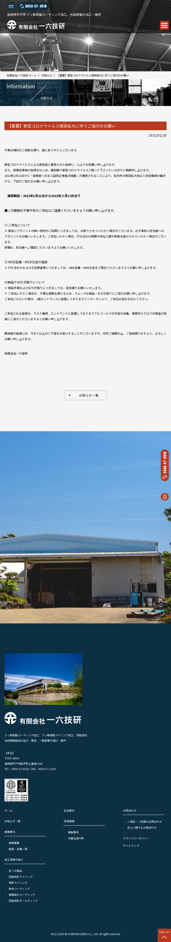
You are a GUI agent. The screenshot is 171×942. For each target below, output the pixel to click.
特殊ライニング (18, 882)
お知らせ (46, 75)
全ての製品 (15, 870)
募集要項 (73, 832)
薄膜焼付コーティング (22, 894)
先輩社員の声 (76, 838)
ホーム (8, 810)
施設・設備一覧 (18, 849)
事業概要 (14, 843)
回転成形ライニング (21, 876)
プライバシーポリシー (136, 838)
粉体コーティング (19, 888)
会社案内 (69, 810)
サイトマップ (131, 845)
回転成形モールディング (23, 900)
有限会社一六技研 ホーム (22, 75)
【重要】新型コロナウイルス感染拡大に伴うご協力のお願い (93, 75)
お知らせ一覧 (87, 395)
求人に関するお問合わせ (142, 827)
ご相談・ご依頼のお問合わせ (144, 821)
